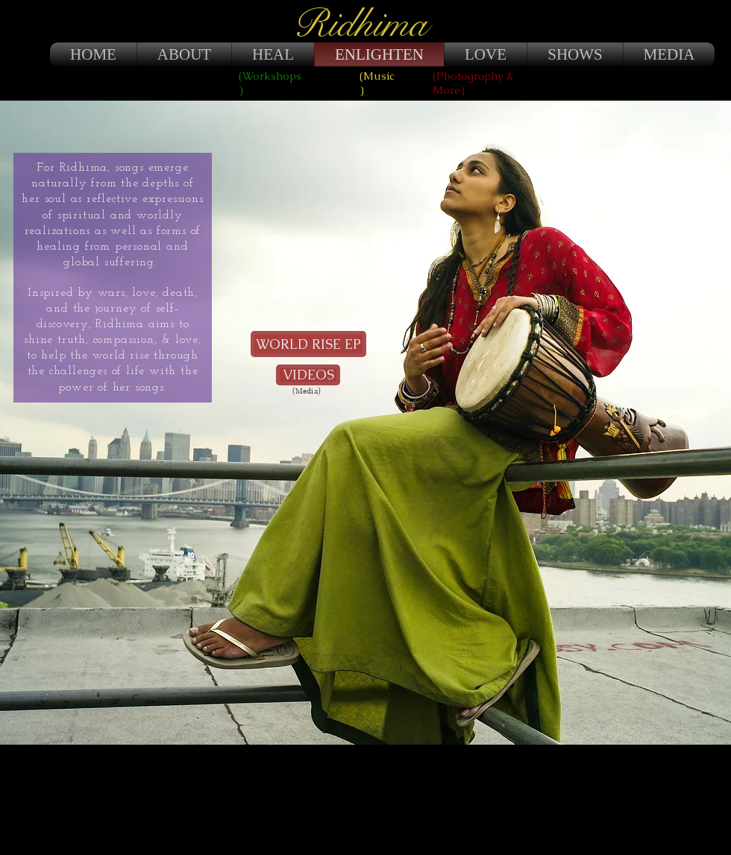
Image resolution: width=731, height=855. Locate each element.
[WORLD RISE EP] (308, 344)
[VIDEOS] (308, 375)
